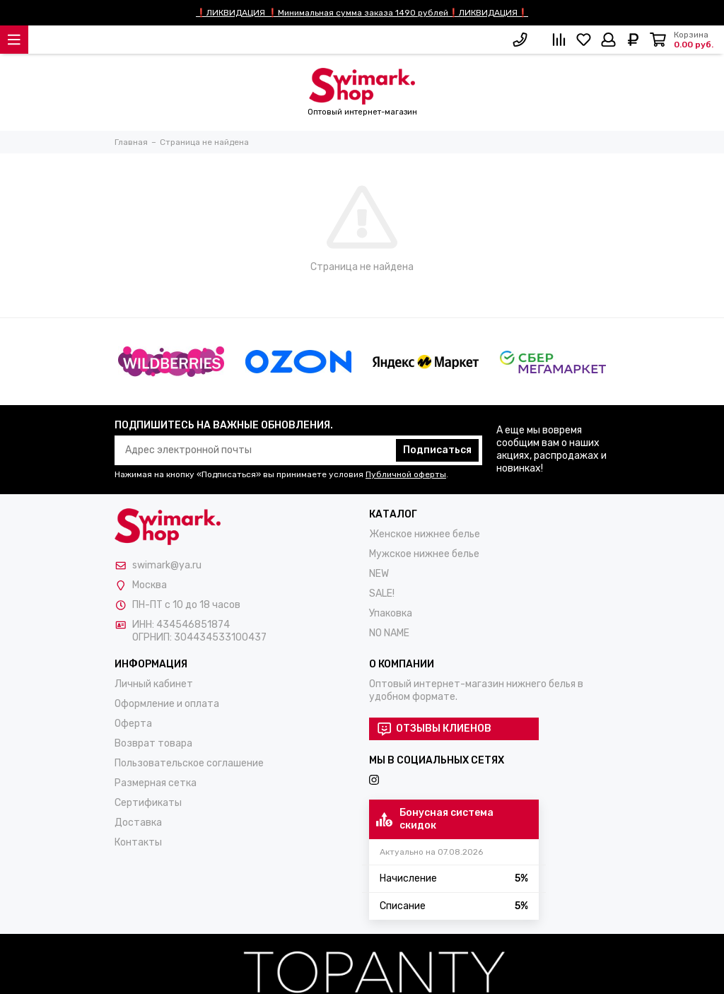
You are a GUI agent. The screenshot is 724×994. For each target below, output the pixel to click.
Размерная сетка (156, 783)
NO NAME (389, 633)
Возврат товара (153, 743)
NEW (379, 574)
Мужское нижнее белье (424, 554)
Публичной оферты (406, 474)
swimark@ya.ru (167, 565)
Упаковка (390, 613)
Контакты (138, 842)
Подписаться (437, 450)
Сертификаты (148, 803)
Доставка (138, 823)
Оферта (133, 724)
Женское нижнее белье (424, 534)
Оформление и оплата (167, 704)
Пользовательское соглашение (189, 763)
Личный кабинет (154, 684)
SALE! (382, 593)
